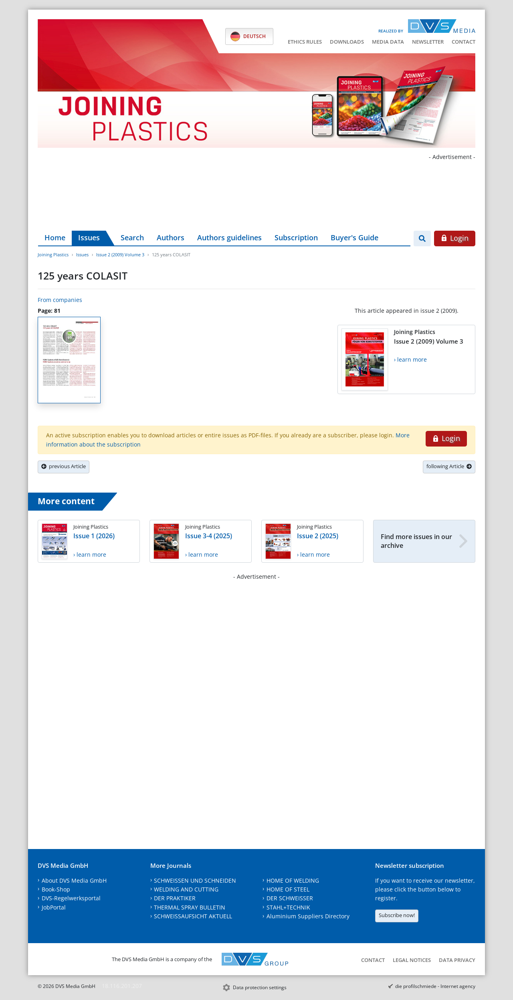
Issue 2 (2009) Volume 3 (120, 255)
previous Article (63, 466)
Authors (170, 237)
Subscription (296, 237)
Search (132, 237)
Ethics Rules (305, 41)
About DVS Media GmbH (74, 880)
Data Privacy (457, 960)
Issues (89, 237)
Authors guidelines (229, 237)
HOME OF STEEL (288, 889)
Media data (388, 41)
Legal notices (412, 960)
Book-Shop (56, 889)
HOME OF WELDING (293, 880)
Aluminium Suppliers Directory (308, 916)
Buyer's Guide (354, 237)
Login (455, 238)
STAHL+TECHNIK (288, 907)
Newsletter (428, 41)
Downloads (347, 41)
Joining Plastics (53, 255)
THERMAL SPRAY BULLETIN (189, 907)
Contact (463, 41)
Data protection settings (260, 987)
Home (54, 237)
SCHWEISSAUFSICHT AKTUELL (193, 916)
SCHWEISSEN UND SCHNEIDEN (195, 880)
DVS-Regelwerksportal (71, 898)
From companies (60, 300)
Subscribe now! (397, 915)
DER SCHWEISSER (290, 898)
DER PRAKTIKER (175, 898)
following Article (449, 466)
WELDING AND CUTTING (186, 889)
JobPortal (54, 907)
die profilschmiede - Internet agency (435, 986)
